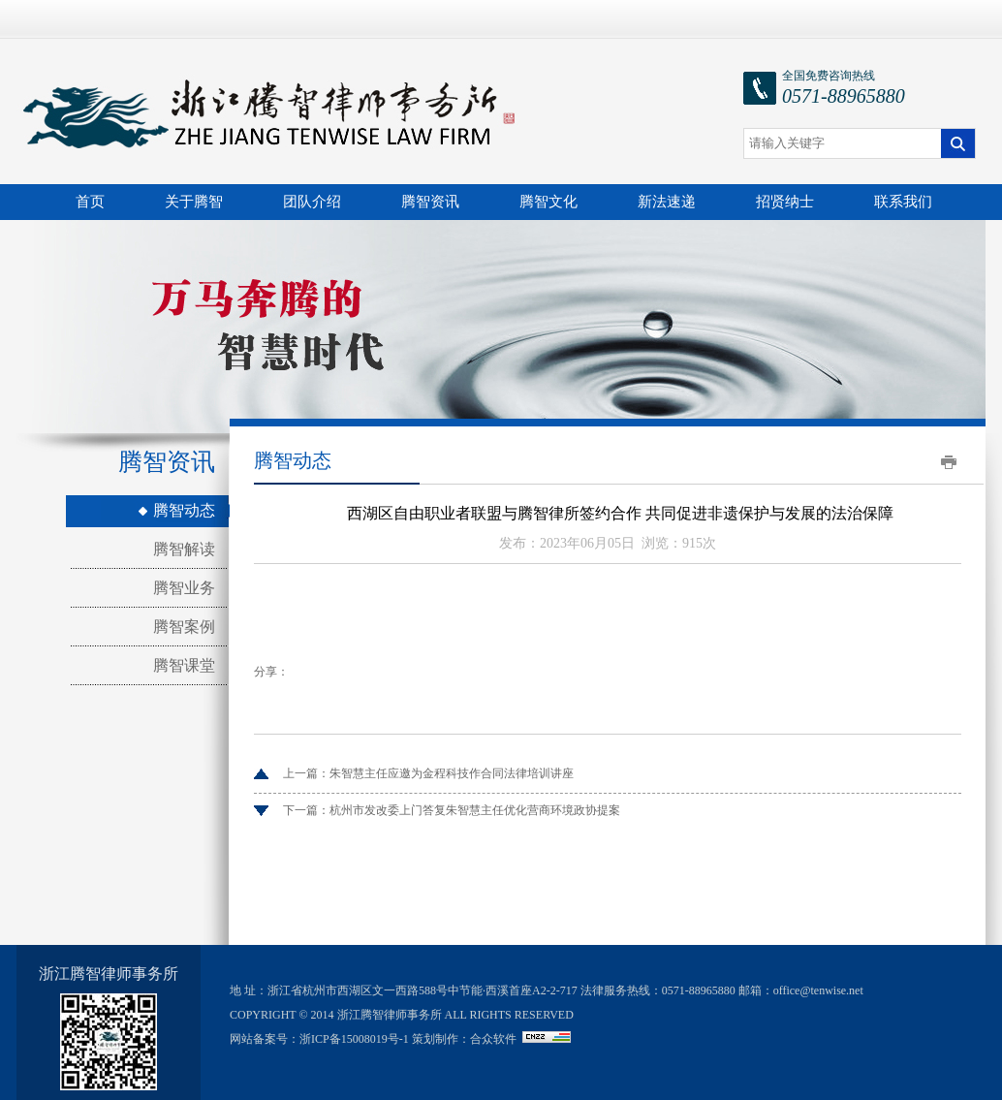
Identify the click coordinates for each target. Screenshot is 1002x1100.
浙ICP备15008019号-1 (354, 1039)
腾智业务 (184, 588)
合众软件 (493, 1039)
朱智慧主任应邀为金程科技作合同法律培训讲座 (451, 773)
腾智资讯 (430, 201)
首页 (90, 201)
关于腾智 (194, 201)
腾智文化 (548, 201)
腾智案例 (184, 626)
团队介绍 (312, 201)
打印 (948, 462)
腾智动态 (184, 510)
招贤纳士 (785, 201)
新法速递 (667, 201)
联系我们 (903, 201)
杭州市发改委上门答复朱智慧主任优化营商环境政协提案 (474, 810)
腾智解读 (184, 549)
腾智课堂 (184, 665)
